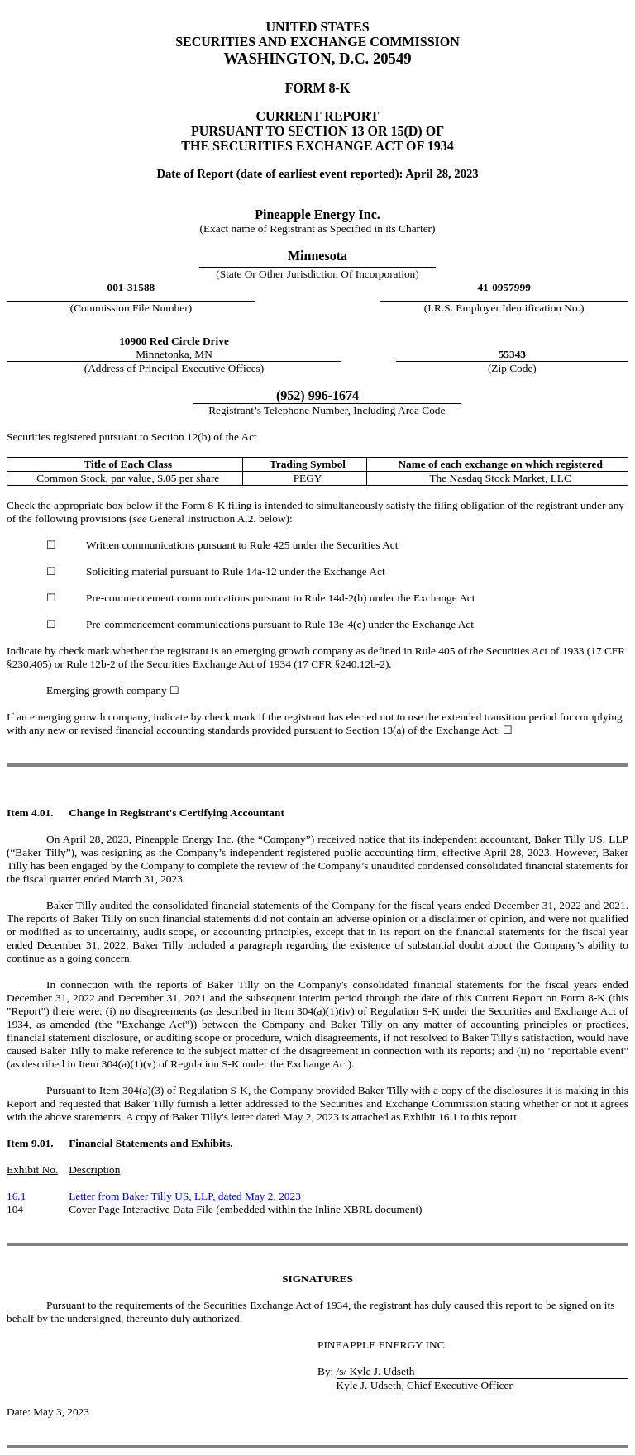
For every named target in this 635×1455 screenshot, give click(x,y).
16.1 (16, 1196)
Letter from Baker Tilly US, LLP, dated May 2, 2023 (185, 1196)
